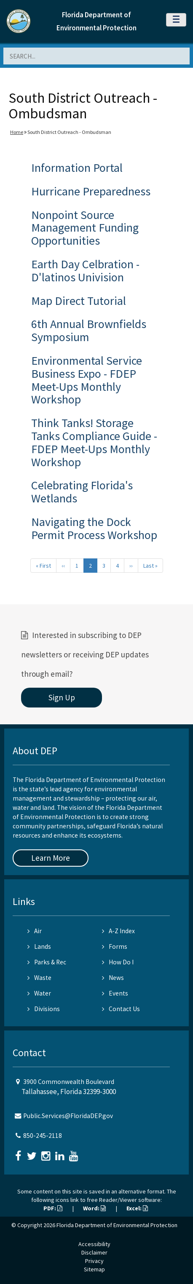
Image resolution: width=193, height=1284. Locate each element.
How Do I (118, 962)
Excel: (137, 1208)
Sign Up (61, 697)
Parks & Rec (46, 962)
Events (115, 993)
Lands (39, 946)
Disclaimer (94, 1252)
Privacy (94, 1261)
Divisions (43, 1009)
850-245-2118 (42, 1136)
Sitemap (94, 1269)
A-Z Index (118, 931)
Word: (94, 1208)
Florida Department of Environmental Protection (116, 1225)
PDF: (52, 1208)
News (113, 978)
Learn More (50, 858)
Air (34, 931)
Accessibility (94, 1244)
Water (39, 993)
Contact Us (121, 1009)
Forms (114, 946)
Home (16, 132)
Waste (39, 978)
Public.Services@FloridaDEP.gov (68, 1116)
